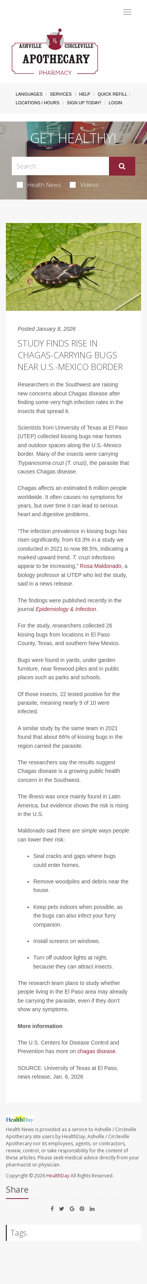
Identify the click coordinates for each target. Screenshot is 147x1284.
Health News (39, 185)
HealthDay (57, 1175)
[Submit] (122, 166)
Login (115, 102)
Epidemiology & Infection (66, 609)
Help (85, 94)
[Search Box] (60, 166)
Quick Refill (112, 94)
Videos (84, 185)
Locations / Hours (38, 102)
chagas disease (97, 1051)
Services (60, 94)
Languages (29, 94)
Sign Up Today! (84, 102)
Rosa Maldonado (101, 566)
